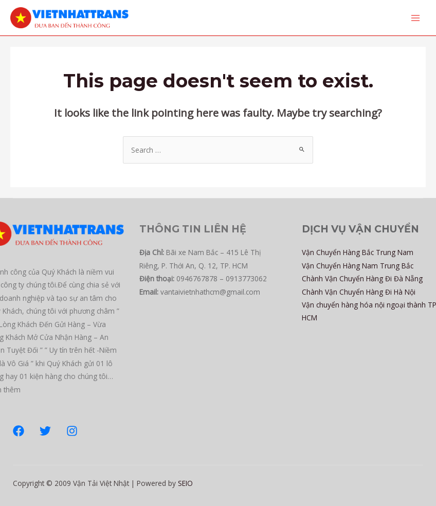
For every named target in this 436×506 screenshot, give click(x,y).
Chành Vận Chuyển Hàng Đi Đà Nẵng (362, 278)
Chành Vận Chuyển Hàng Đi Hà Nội (358, 292)
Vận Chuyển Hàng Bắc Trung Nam (357, 252)
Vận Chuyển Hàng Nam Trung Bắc (357, 265)
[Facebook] (18, 431)
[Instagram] (72, 431)
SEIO (185, 483)
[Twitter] (45, 431)
